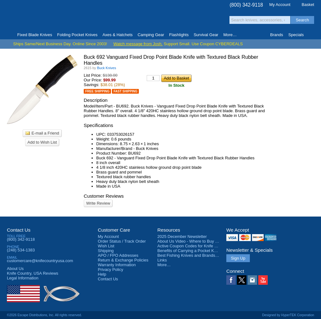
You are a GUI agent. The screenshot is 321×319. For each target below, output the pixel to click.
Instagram (252, 280)
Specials (296, 34)
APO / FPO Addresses (118, 255)
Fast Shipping (125, 91)
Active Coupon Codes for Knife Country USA (197, 246)
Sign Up (238, 258)
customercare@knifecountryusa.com (40, 260)
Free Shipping (97, 91)
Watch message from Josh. (138, 43)
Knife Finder (311, 34)
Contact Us (18, 230)
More (230, 34)
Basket (308, 4)
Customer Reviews (104, 196)
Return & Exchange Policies (123, 260)
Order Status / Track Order (122, 241)
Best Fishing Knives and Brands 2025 (191, 255)
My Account (279, 4)
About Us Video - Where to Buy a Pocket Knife (199, 241)
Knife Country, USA (33, 16)
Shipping (106, 250)
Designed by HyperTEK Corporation (288, 315)
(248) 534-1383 (21, 250)
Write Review (98, 203)
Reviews (32, 273)
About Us (15, 268)
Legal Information (22, 278)
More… (164, 264)
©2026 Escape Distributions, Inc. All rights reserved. (44, 315)
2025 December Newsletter (182, 236)
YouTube (263, 280)
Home (9, 34)
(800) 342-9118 (246, 5)
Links (162, 260)
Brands (276, 34)
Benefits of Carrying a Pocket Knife (189, 250)
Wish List (106, 246)
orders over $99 (139, 19)
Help (102, 274)
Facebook (231, 280)
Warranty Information (117, 264)
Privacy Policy (110, 269)
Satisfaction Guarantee (104, 17)
